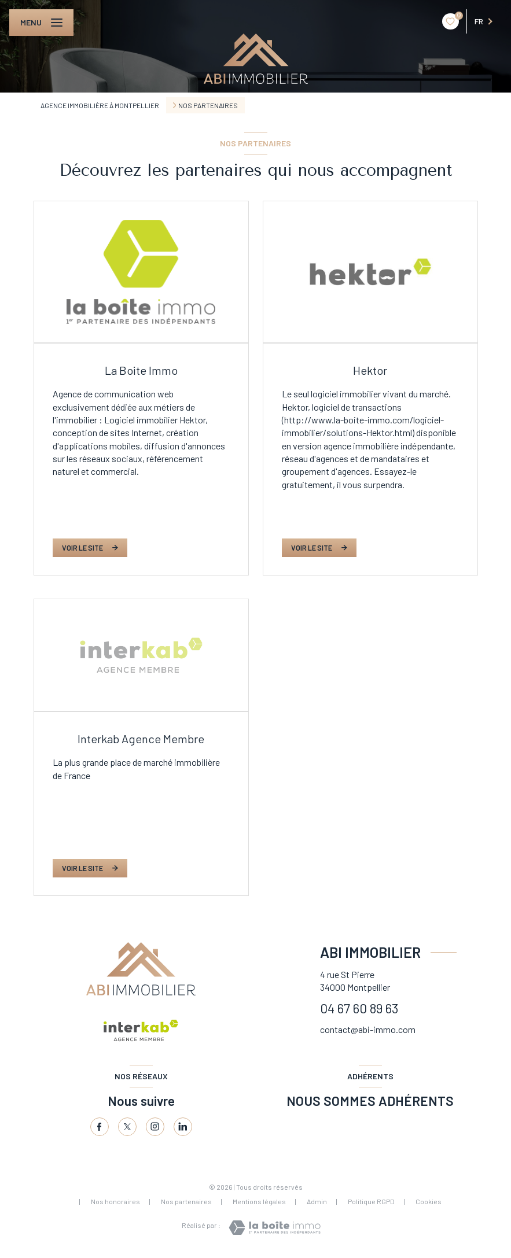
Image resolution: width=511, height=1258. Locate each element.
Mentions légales (259, 1201)
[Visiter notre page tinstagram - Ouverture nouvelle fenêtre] (155, 1126)
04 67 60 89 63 (359, 1008)
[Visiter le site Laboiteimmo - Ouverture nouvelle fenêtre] (274, 1227)
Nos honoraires (115, 1201)
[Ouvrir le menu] (41, 22)
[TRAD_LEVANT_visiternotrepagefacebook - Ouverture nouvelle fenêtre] (99, 1126)
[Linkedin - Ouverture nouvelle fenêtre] (183, 1126)
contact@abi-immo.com (368, 1029)
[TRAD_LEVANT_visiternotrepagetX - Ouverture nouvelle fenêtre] (127, 1126)
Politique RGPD (371, 1201)
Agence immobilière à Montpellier (100, 105)
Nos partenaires (186, 1201)
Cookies (429, 1201)
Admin (317, 1201)
